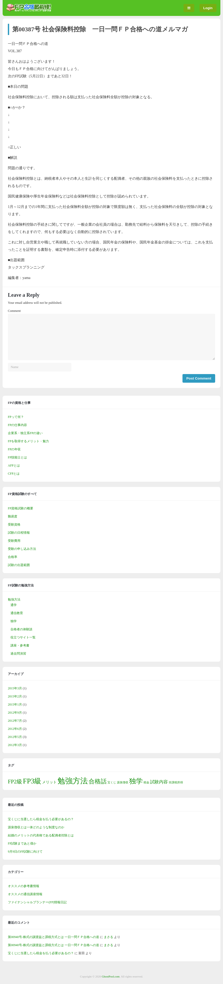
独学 (13, 621)
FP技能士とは (17, 457)
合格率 (12, 557)
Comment (14, 311)
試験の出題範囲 (19, 565)
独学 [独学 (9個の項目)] (136, 781)
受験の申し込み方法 (22, 549)
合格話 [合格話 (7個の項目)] (98, 781)
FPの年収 (14, 449)
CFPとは (14, 473)
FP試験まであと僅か (22, 843)
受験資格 (14, 524)
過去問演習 (18, 653)
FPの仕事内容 (17, 425)
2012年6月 (15, 729)
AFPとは (14, 465)
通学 (13, 605)
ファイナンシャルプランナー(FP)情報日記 (37, 902)
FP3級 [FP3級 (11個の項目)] (32, 781)
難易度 (12, 516)
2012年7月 (15, 721)
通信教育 (16, 613)
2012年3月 (15, 745)
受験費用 (14, 541)
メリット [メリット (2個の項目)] (49, 782)
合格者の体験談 (21, 629)
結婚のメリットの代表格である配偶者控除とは (41, 835)
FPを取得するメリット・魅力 (28, 441)
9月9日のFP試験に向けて (25, 851)
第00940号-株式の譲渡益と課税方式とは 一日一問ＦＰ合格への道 (53, 937)
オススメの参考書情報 (23, 886)
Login (208, 8)
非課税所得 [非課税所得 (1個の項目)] (176, 782)
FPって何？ (16, 417)
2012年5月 (15, 737)
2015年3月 (15, 688)
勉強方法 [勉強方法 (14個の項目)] (73, 781)
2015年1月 (15, 704)
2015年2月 (15, 696)
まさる (108, 937)
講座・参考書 (19, 645)
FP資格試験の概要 (20, 508)
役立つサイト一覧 (23, 637)
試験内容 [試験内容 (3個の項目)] (159, 781)
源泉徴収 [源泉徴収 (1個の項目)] (122, 782)
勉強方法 (14, 599)
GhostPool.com (110, 976)
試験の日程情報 (19, 532)
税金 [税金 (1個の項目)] (146, 782)
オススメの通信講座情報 (25, 894)
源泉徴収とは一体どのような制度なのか (36, 827)
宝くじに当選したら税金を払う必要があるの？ (41, 819)
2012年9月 (15, 712)
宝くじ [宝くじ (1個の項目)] (111, 782)
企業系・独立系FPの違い (25, 433)
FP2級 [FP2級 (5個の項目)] (15, 781)
